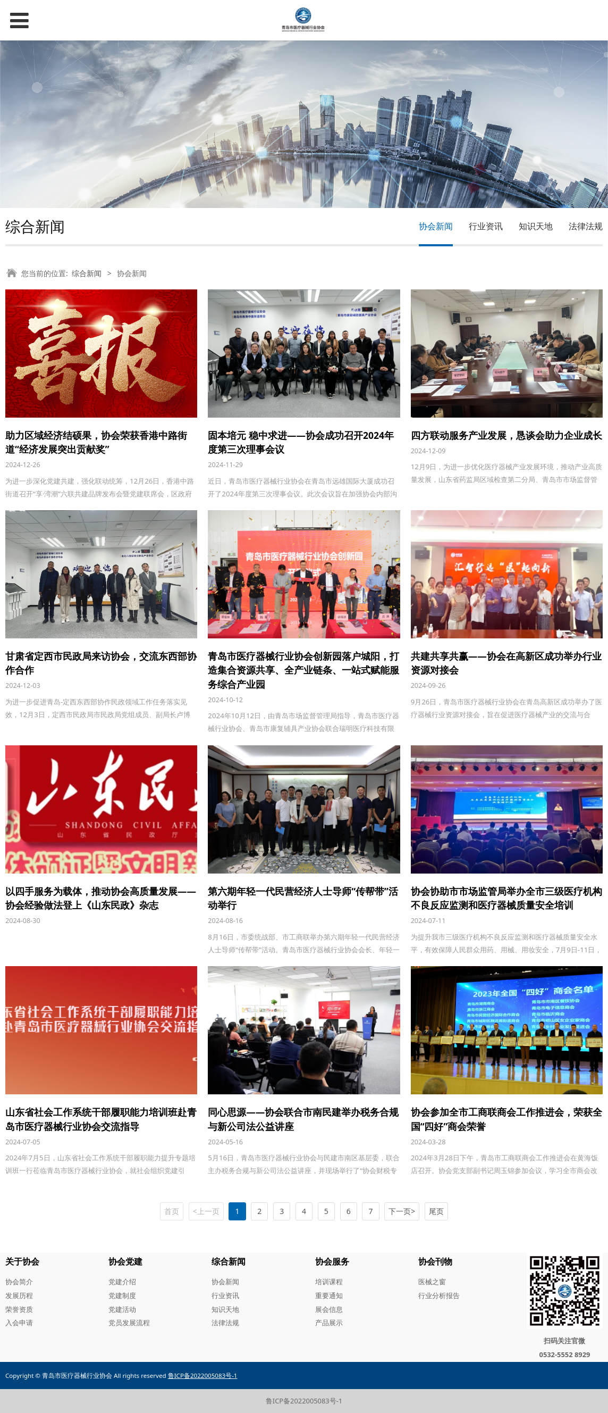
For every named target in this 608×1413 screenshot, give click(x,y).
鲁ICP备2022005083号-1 (304, 1401)
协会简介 (19, 1281)
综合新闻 (87, 273)
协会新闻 (436, 226)
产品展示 (329, 1322)
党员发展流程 (129, 1322)
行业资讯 (486, 226)
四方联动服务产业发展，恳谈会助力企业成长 (506, 435)
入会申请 (19, 1322)
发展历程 (19, 1295)
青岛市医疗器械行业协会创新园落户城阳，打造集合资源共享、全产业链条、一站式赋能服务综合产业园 (303, 670)
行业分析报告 (439, 1295)
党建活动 (122, 1309)
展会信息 (329, 1309)
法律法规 (586, 226)
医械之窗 (432, 1281)
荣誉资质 (19, 1309)
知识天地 (536, 226)
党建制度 (122, 1295)
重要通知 (329, 1295)
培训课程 (329, 1281)
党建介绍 (122, 1281)
